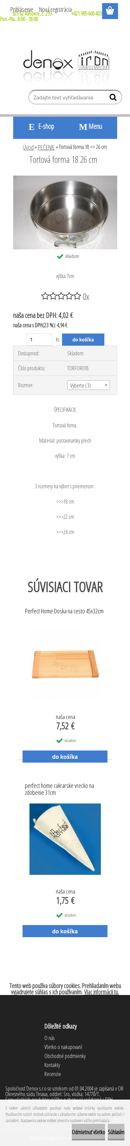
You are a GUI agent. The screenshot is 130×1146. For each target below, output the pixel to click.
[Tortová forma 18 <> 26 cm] (65, 178)
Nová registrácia (55, 9)
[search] (114, 99)
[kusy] (39, 340)
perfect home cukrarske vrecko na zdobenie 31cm (59, 789)
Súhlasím (116, 1132)
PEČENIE (46, 147)
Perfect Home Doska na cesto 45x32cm (64, 611)
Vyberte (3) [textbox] (80, 385)
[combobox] (88, 385)
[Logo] (65, 67)
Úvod (28, 147)
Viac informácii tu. (101, 992)
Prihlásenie (21, 9)
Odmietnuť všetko (88, 1132)
